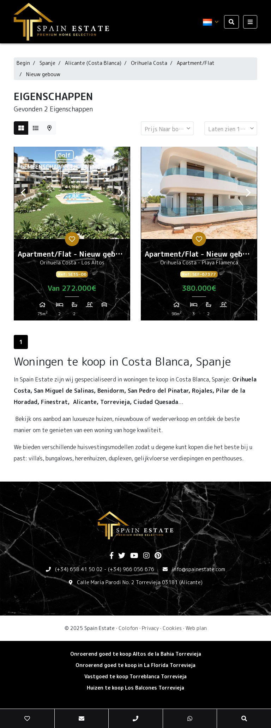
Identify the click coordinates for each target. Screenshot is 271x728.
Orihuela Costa (149, 63)
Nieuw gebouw (43, 74)
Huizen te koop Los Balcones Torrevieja (135, 687)
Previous (23, 193)
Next (121, 193)
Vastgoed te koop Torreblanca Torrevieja (135, 676)
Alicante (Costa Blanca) (93, 63)
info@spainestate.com (198, 569)
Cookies (172, 628)
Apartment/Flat (196, 63)
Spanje (47, 63)
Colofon (128, 628)
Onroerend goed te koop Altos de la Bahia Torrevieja (135, 653)
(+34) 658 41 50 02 (79, 569)
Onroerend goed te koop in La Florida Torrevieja (135, 665)
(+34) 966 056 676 (131, 569)
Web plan (196, 628)
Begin (23, 63)
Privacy (150, 628)
